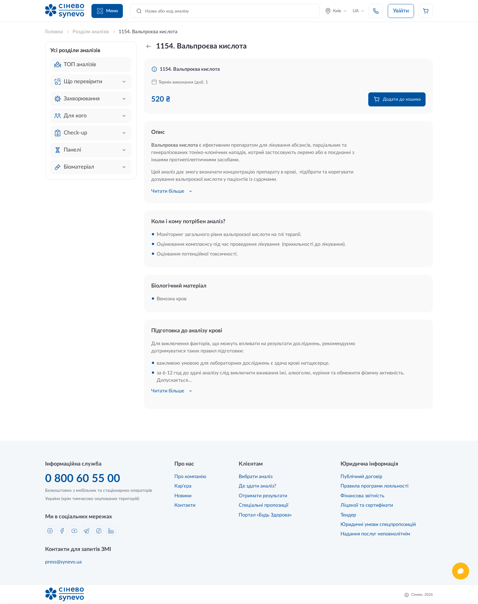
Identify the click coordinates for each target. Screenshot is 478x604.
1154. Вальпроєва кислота (190, 69)
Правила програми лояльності (374, 486)
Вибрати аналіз (256, 476)
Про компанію (190, 476)
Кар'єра (182, 486)
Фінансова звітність (362, 495)
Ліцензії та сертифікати (367, 505)
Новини (182, 495)
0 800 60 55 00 (82, 478)
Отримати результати (263, 495)
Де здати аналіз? (257, 486)
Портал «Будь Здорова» (265, 515)
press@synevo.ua (63, 561)
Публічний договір (361, 476)
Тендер (348, 515)
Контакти (184, 505)
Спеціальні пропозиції (263, 505)
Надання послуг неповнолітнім (375, 533)
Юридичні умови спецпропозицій (378, 524)
